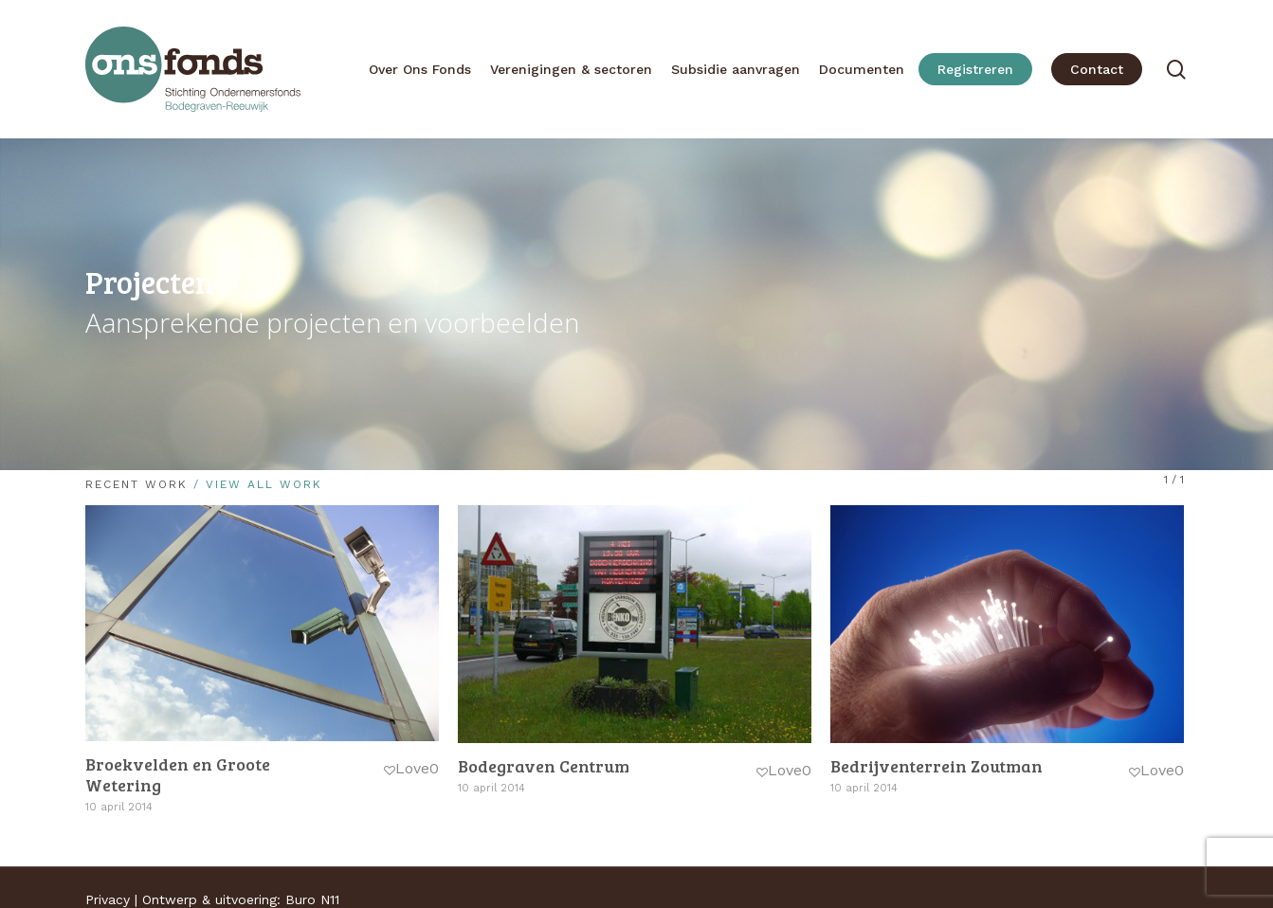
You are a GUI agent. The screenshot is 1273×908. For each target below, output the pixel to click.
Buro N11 (312, 899)
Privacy (107, 899)
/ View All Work (255, 484)
